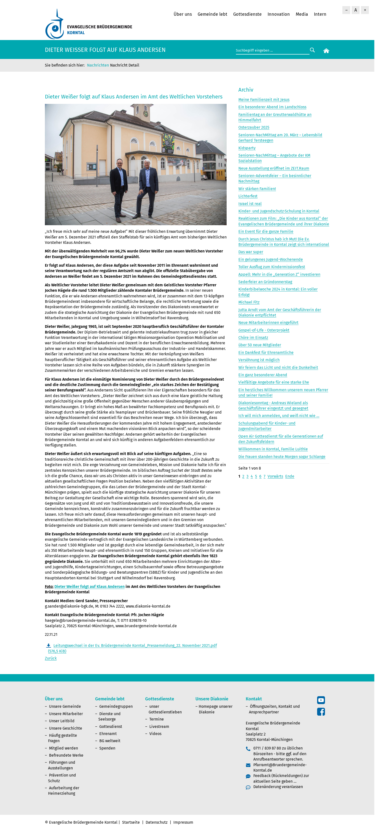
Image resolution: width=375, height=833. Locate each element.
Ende (289, 476)
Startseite (131, 822)
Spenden (107, 748)
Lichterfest (248, 196)
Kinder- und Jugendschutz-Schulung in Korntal (278, 211)
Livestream (159, 726)
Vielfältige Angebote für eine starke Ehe (273, 382)
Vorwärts (275, 476)
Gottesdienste (247, 14)
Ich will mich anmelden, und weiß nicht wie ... (278, 415)
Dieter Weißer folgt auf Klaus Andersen (89, 586)
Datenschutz (157, 822)
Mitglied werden (63, 748)
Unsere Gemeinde (65, 706)
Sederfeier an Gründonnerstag (265, 281)
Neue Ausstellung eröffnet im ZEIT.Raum (273, 168)
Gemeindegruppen (116, 706)
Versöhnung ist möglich (259, 360)
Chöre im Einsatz (253, 337)
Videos (155, 733)
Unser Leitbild (62, 721)
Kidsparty (247, 148)
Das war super (250, 252)
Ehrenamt (108, 733)
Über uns (183, 14)
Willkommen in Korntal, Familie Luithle (273, 449)
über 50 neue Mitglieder (259, 345)
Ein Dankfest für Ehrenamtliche (266, 352)
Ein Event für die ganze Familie (265, 231)
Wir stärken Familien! (257, 188)
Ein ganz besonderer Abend (262, 375)
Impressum (183, 822)
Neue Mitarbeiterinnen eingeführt (268, 322)
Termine (156, 719)
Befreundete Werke (66, 755)
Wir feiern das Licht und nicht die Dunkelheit (278, 367)
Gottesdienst (110, 726)
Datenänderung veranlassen (278, 786)
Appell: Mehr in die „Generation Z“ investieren (279, 274)
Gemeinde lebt (212, 14)
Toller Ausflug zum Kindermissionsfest (271, 266)
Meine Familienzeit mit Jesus (263, 99)
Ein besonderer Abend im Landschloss (272, 107)
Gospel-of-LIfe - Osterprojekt (263, 330)
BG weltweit (109, 740)
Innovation (279, 14)
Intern (320, 14)
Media (302, 14)
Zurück (51, 658)
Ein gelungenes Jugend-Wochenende (270, 259)
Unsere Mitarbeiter (66, 713)
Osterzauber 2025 (253, 127)
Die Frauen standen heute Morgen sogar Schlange (281, 456)
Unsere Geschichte (65, 728)
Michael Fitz (248, 302)
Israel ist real (250, 203)
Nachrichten (98, 65)
